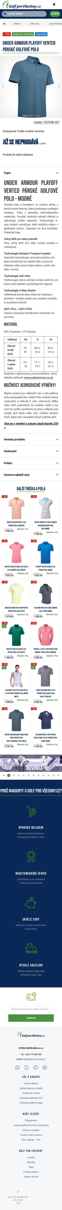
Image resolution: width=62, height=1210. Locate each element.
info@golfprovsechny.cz (34, 1059)
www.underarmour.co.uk (38, 377)
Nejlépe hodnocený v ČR (18, 1200)
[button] (5, 87)
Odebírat (30, 1018)
